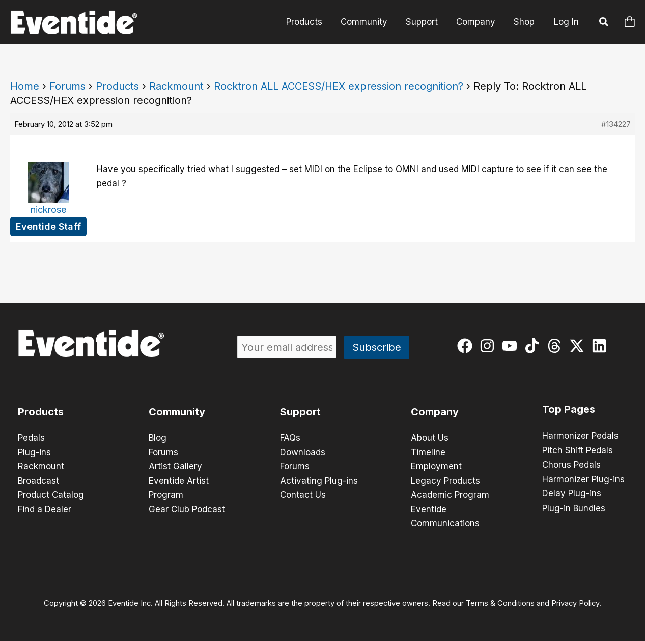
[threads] (557, 345)
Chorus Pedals (571, 464)
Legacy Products (445, 481)
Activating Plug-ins (319, 481)
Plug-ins (34, 452)
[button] (604, 23)
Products (309, 22)
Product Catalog (51, 495)
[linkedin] (601, 345)
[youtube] (512, 345)
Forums (67, 86)
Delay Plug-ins (571, 493)
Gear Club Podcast (187, 509)
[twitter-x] (579, 345)
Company (477, 22)
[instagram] (489, 345)
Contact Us (303, 495)
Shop (524, 22)
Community (367, 22)
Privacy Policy (575, 603)
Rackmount (176, 86)
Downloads (302, 452)
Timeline (428, 452)
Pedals (31, 438)
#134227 (616, 124)
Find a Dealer (44, 509)
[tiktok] (534, 345)
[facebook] (467, 345)
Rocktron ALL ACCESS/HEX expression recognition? (338, 86)
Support (424, 22)
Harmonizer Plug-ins (583, 478)
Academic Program (450, 495)
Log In (566, 22)
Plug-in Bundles (573, 507)
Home (24, 86)
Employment (436, 466)
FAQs (290, 438)
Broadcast (38, 481)
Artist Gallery (175, 466)
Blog (157, 438)
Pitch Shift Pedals (577, 450)
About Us (429, 438)
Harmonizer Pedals (580, 436)
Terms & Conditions (500, 603)
